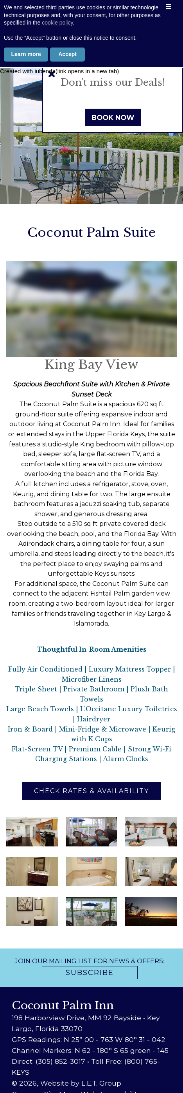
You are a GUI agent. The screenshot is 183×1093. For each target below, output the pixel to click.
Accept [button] (67, 1072)
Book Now (113, 117)
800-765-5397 (91, 39)
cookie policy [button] (57, 1041)
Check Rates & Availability (91, 791)
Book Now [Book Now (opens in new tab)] (91, 54)
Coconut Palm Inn (92, 18)
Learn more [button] (26, 1072)
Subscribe (90, 972)
